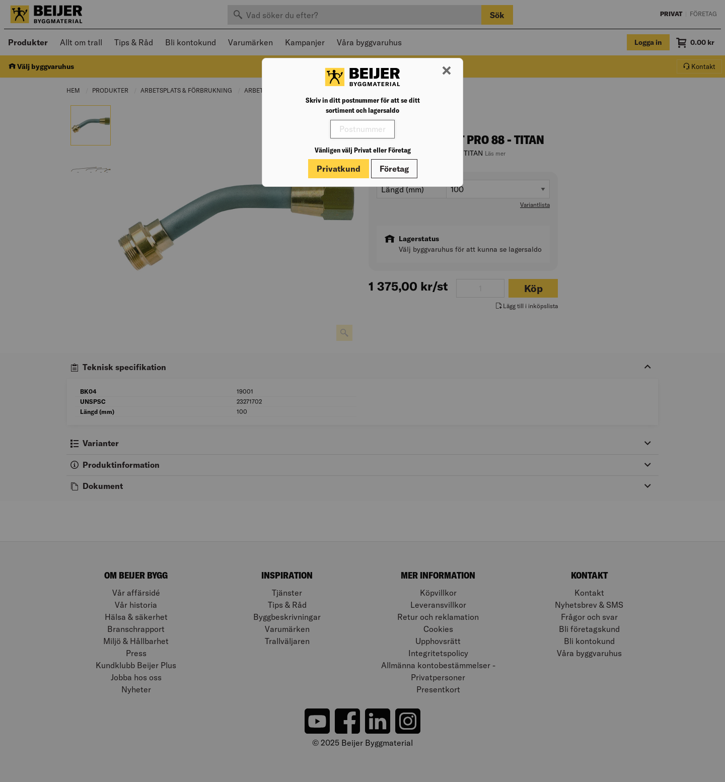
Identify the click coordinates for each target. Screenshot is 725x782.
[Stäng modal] (447, 71)
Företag (394, 169)
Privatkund (338, 169)
